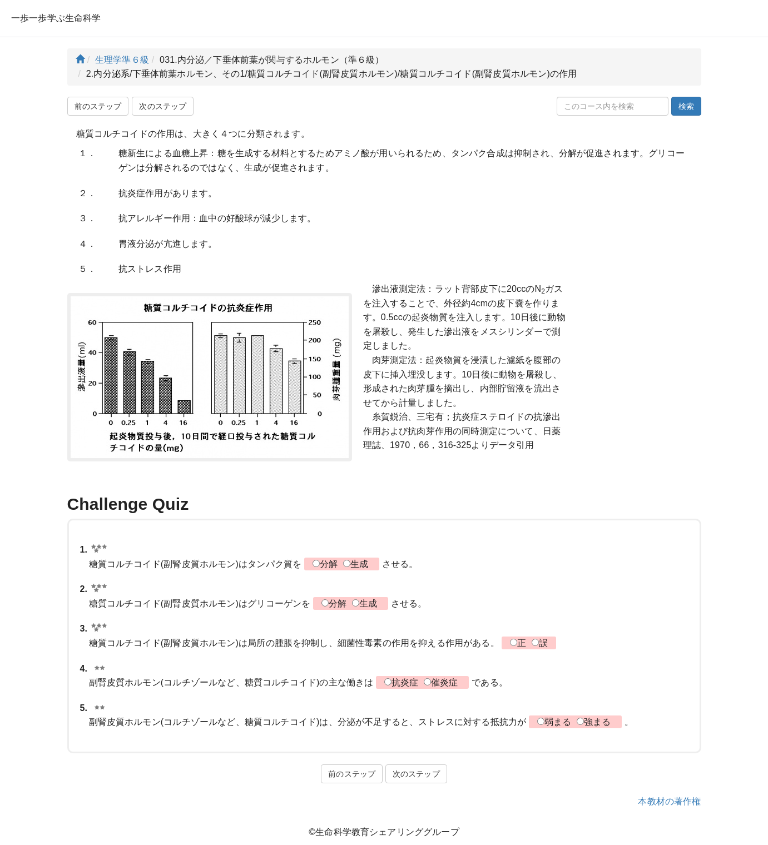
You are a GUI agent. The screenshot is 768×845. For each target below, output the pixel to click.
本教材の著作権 (669, 801)
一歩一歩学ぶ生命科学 (56, 18)
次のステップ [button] (162, 106)
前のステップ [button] (98, 106)
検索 (686, 106)
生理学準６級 (122, 59)
